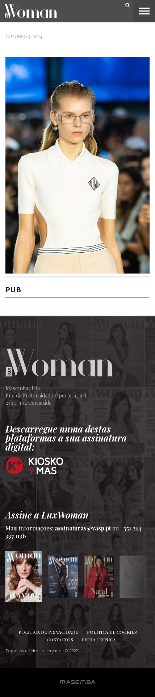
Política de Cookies (112, 632)
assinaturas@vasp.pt (83, 528)
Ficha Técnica (99, 639)
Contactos (60, 639)
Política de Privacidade (48, 632)
